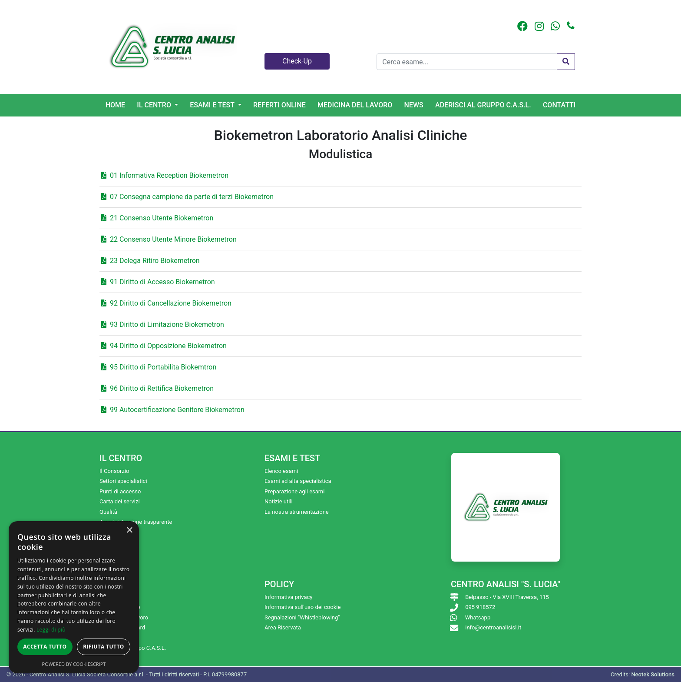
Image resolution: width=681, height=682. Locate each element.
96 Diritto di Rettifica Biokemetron (157, 388)
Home (115, 105)
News (413, 105)
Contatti (559, 105)
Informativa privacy (288, 597)
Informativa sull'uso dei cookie (302, 607)
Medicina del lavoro (354, 105)
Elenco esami (281, 471)
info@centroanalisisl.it (493, 627)
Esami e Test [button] (213, 105)
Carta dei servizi (119, 501)
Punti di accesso (120, 491)
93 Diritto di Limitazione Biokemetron (162, 324)
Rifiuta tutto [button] (103, 646)
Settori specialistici (123, 481)
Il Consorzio (114, 471)
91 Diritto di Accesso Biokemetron (158, 282)
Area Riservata (282, 627)
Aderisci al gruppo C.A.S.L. (483, 105)
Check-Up (297, 61)
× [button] (129, 530)
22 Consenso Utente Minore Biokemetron (169, 239)
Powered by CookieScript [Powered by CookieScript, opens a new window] (74, 664)
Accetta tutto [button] (44, 646)
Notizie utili (278, 501)
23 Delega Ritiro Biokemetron (150, 260)
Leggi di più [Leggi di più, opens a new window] (51, 629)
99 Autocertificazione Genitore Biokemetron (173, 410)
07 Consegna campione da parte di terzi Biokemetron (187, 197)
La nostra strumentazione (296, 512)
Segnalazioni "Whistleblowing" (302, 617)
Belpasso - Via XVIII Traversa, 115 (507, 597)
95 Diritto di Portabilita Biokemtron (158, 367)
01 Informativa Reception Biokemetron (164, 175)
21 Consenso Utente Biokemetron (157, 218)
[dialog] (74, 597)
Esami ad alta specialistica (297, 481)
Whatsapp (477, 617)
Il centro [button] (155, 105)
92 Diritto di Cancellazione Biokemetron (166, 303)
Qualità (108, 512)
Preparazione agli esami (294, 491)
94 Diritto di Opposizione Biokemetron (164, 346)
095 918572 (480, 607)
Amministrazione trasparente (135, 522)
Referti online (279, 105)
